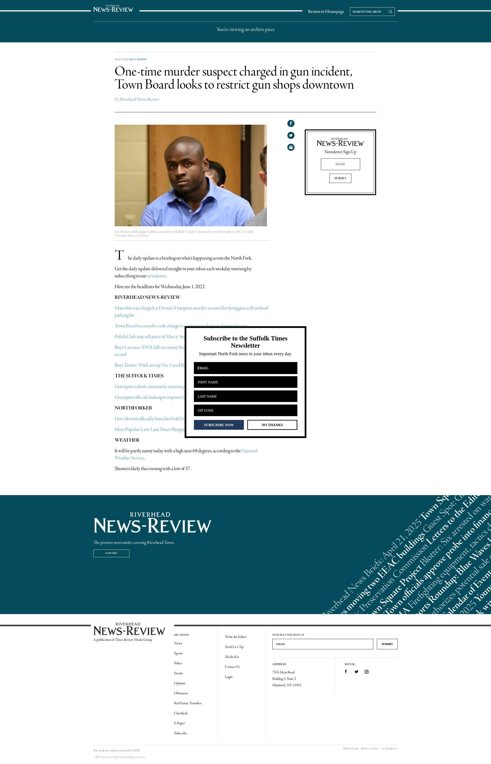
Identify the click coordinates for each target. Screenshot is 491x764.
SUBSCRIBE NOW (219, 425)
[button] (245, 342)
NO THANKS (272, 425)
